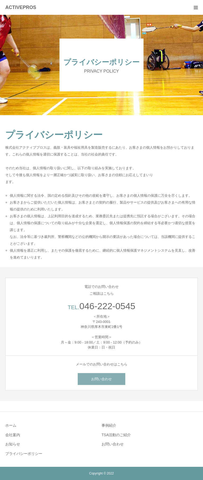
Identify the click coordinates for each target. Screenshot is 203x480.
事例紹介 (109, 425)
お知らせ (12, 444)
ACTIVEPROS (20, 7)
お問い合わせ (101, 379)
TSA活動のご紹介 (116, 435)
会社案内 (12, 435)
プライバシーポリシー (23, 453)
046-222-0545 (107, 306)
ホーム (10, 425)
